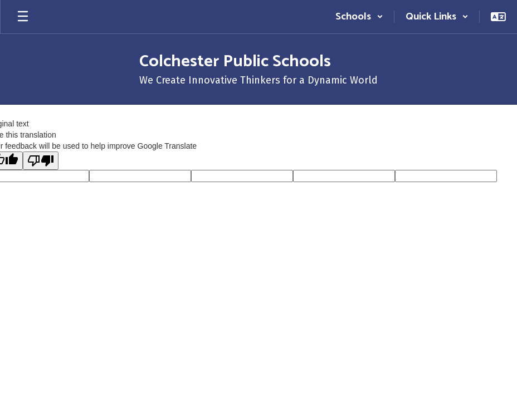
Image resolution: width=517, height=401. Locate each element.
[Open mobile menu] (23, 16)
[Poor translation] (40, 160)
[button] (359, 16)
